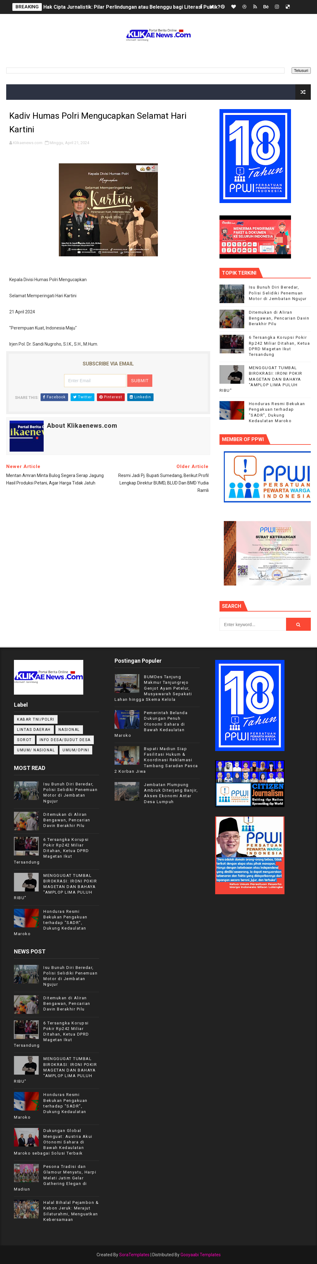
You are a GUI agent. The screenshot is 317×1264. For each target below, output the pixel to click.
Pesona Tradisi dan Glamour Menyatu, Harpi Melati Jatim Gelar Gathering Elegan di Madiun (55, 1177)
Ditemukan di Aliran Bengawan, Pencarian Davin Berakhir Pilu (279, 318)
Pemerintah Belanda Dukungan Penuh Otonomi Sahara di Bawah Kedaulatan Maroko (151, 724)
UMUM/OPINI (76, 750)
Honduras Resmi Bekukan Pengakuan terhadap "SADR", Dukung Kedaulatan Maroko (51, 922)
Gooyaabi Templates (200, 1254)
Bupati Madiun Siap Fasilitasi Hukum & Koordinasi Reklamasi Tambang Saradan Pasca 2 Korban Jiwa (156, 760)
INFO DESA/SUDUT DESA (65, 740)
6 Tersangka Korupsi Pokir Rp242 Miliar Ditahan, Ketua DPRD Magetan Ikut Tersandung (51, 850)
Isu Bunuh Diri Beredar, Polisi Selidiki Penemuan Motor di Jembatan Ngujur (278, 293)
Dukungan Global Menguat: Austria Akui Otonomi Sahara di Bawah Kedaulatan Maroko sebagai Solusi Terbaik (53, 1142)
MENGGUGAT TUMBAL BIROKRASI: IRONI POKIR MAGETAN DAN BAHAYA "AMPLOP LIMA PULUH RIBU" (260, 379)
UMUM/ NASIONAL (36, 750)
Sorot (24, 740)
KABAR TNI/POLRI (35, 719)
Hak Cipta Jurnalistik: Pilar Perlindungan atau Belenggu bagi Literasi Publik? (131, 7)
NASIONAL (69, 729)
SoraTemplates (134, 1254)
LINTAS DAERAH (34, 729)
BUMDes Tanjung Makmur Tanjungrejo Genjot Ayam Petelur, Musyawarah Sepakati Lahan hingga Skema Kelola (153, 688)
